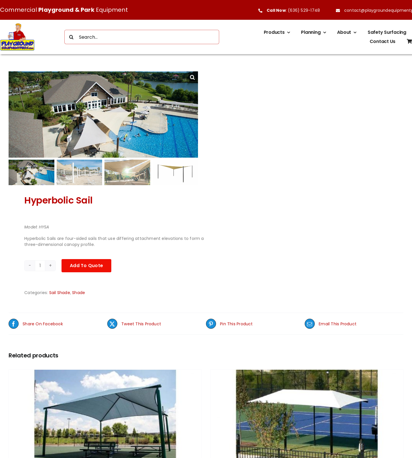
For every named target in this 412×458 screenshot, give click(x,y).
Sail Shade (59, 287)
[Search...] (141, 37)
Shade (78, 287)
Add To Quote (86, 260)
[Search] (71, 37)
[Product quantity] (40, 260)
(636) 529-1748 (304, 10)
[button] (192, 77)
